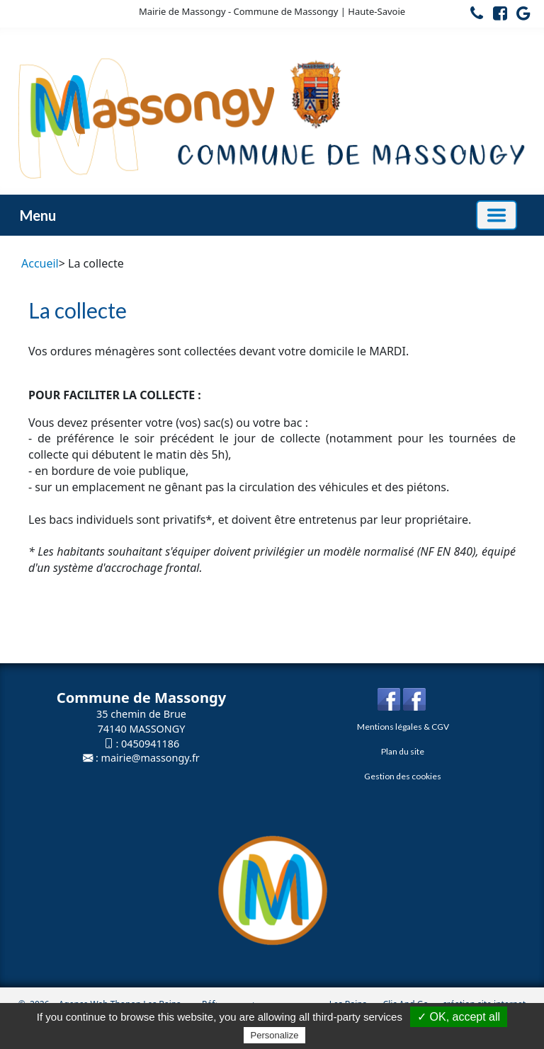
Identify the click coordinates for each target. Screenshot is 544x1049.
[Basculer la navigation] (496, 215)
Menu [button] (38, 215)
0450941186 (150, 743)
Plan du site (402, 751)
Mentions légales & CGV (403, 726)
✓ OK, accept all (458, 1017)
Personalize (275, 1035)
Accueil (40, 263)
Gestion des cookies (402, 776)
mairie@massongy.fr (150, 757)
